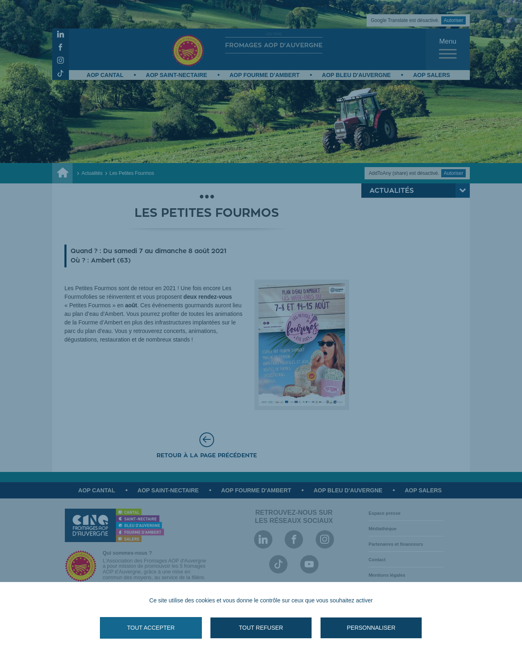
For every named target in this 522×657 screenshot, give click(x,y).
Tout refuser (261, 627)
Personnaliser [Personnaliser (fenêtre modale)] (371, 627)
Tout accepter (151, 627)
